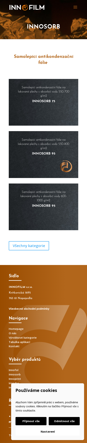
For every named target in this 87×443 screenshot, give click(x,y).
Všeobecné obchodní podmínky (29, 308)
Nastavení (48, 431)
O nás (12, 333)
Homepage (16, 329)
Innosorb (15, 374)
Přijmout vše (31, 421)
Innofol (13, 370)
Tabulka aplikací (19, 342)
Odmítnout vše (64, 421)
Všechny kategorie (29, 245)
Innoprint (15, 379)
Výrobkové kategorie (23, 337)
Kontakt (14, 346)
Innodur (14, 383)
